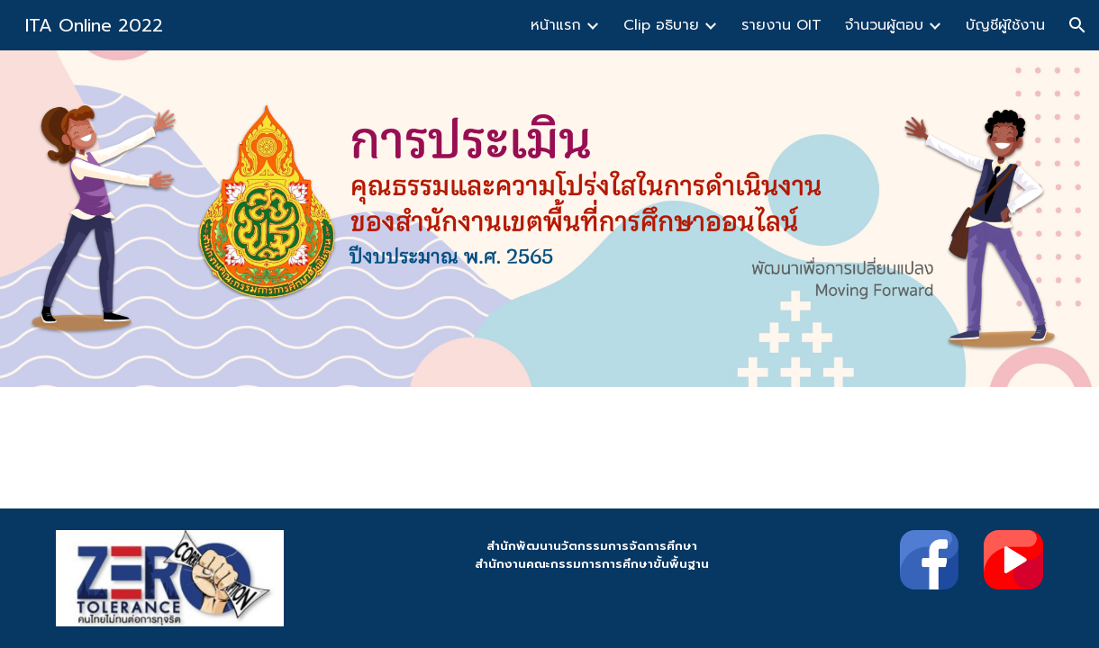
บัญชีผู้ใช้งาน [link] (1005, 25)
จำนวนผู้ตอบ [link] (884, 25)
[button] (1077, 25)
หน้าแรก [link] (556, 25)
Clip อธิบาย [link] (661, 25)
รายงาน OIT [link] (781, 25)
